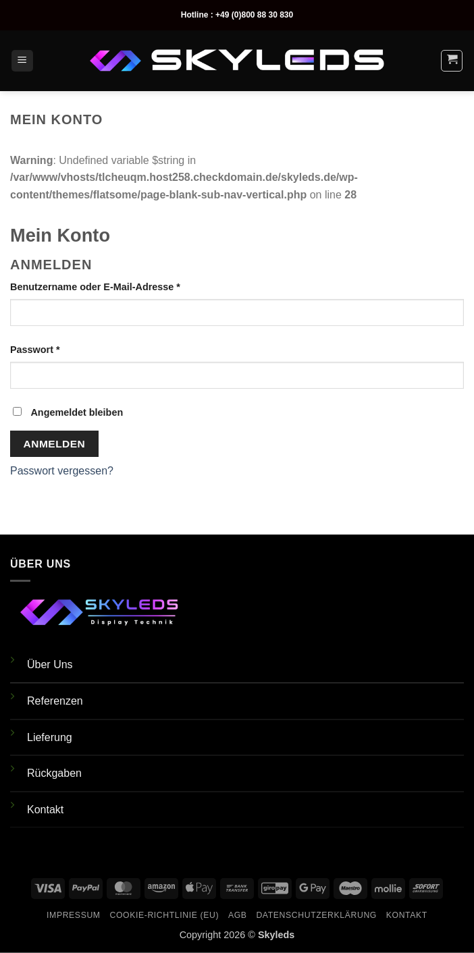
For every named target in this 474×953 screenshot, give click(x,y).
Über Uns (50, 664)
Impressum (74, 915)
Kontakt (45, 809)
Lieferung (49, 737)
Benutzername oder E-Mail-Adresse (122, 285)
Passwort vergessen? (61, 470)
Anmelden (55, 444)
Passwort (62, 348)
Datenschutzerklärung (316, 915)
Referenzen (55, 701)
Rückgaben (54, 773)
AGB (237, 915)
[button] (22, 61)
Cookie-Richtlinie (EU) (164, 915)
